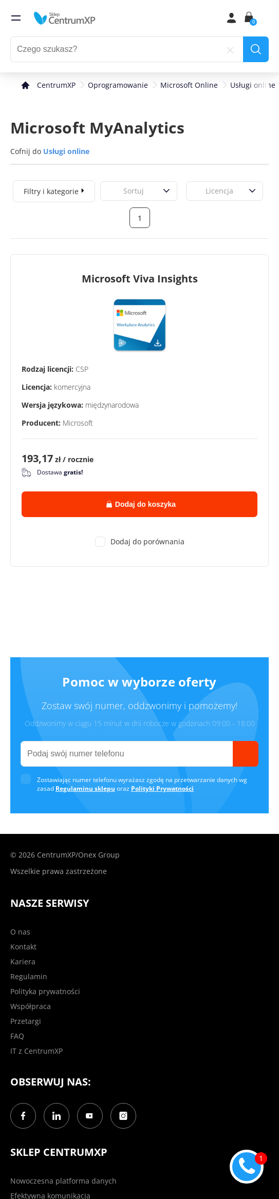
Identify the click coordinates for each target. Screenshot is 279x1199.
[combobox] (112, 190)
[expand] (82, 190)
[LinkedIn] (56, 1116)
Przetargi (25, 1021)
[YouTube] (90, 1116)
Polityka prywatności (45, 991)
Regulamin (28, 976)
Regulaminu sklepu (85, 788)
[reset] (230, 49)
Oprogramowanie (118, 85)
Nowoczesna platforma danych (63, 1181)
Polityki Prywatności (162, 788)
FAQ (17, 1036)
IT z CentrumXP (36, 1051)
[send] (245, 754)
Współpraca (30, 1006)
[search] (256, 49)
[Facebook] (23, 1116)
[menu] (16, 18)
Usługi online (252, 85)
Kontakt (23, 946)
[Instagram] (123, 1116)
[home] (65, 18)
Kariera (22, 961)
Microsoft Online (189, 85)
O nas (20, 932)
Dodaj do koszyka (141, 504)
